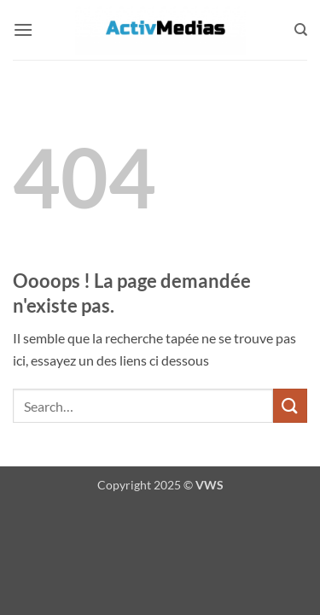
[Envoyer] (290, 405)
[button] (23, 29)
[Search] (300, 30)
